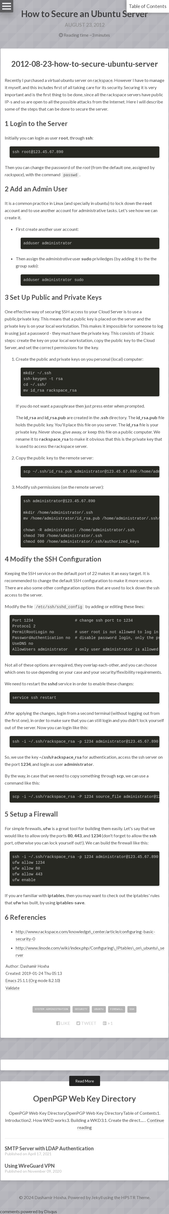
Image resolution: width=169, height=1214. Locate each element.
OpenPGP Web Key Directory (84, 1098)
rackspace (102, 80)
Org (33, 980)
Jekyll (97, 1197)
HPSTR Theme (135, 1197)
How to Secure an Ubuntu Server (84, 13)
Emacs (11, 980)
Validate (13, 988)
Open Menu (6, 6)
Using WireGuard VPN (30, 1166)
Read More (84, 1081)
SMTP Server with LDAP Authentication (49, 1148)
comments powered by (28, 1211)
